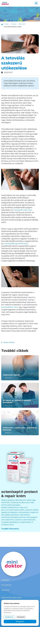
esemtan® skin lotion (9, 307)
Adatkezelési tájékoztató (11, 598)
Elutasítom (21, 617)
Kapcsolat (5, 590)
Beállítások (9, 617)
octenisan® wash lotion (22, 210)
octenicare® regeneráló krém (16, 244)
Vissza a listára (7, 342)
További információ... (10, 529)
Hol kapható (6, 585)
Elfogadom (20, 621)
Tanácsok (5, 580)
